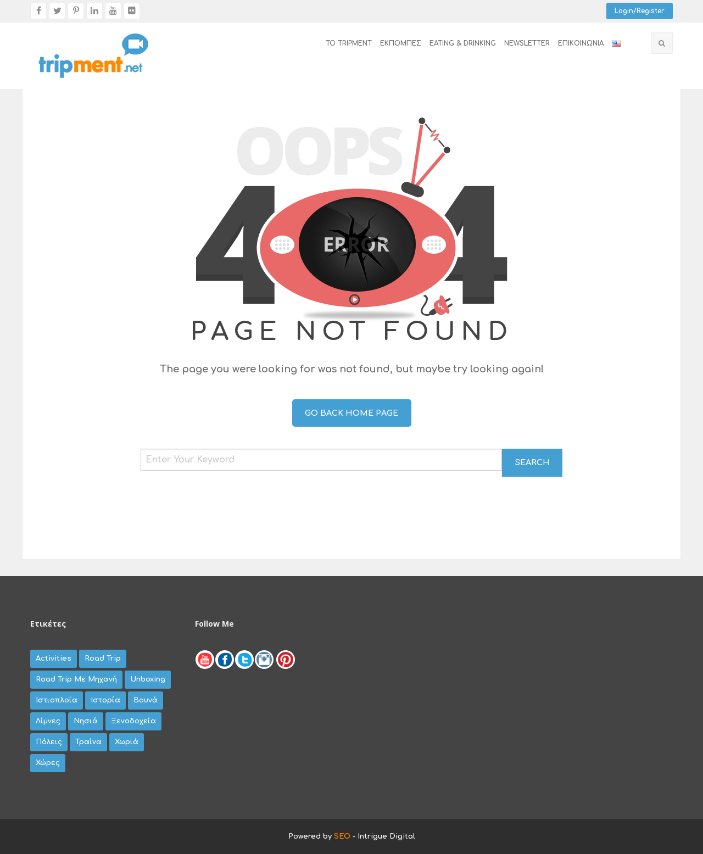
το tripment (349, 43)
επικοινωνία (581, 43)
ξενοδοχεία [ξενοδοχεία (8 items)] (133, 721)
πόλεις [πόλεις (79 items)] (49, 742)
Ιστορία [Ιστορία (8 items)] (105, 700)
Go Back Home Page (351, 413)
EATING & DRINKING (462, 43)
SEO (342, 836)
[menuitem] (344, 44)
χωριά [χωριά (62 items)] (126, 742)
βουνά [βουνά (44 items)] (145, 700)
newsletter (527, 43)
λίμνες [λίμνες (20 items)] (48, 721)
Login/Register (640, 11)
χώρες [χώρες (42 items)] (48, 763)
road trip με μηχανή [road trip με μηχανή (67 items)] (76, 679)
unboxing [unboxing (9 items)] (147, 679)
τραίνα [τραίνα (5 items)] (88, 742)
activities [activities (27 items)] (53, 658)
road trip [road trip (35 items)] (103, 658)
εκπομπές (400, 43)
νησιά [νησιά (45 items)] (86, 721)
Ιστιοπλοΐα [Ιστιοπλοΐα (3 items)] (56, 700)
